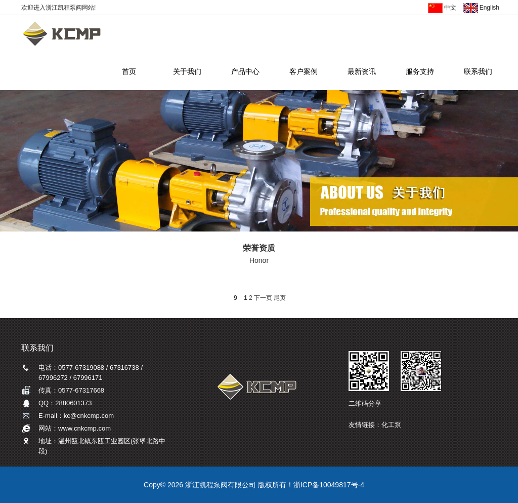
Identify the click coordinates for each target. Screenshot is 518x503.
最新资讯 (361, 72)
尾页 (280, 297)
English (481, 7)
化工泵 (391, 425)
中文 (442, 7)
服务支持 (419, 72)
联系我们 (477, 72)
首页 (128, 72)
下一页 (263, 297)
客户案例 (303, 72)
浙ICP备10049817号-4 (328, 485)
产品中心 (245, 72)
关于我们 (186, 72)
